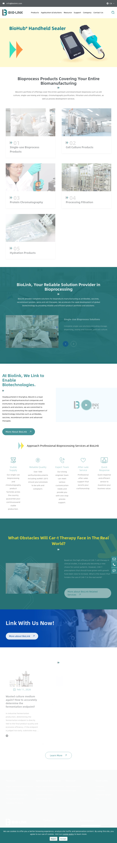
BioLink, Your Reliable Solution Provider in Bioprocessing (58, 288)
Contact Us (98, 12)
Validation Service (103, 794)
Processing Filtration (15, 798)
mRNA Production (44, 798)
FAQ (97, 798)
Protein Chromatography (17, 794)
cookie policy (68, 834)
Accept (63, 839)
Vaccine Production (44, 794)
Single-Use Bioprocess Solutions (50, 786)
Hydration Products (14, 802)
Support (77, 12)
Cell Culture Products (15, 790)
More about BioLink (22, 637)
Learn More (58, 756)
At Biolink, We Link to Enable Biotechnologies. (23, 381)
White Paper (71, 790)
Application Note (73, 786)
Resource (68, 12)
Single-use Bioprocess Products (19, 786)
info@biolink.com (14, 3)
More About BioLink (19, 433)
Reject (53, 839)
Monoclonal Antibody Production (50, 790)
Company (87, 12)
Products (35, 12)
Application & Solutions (51, 12)
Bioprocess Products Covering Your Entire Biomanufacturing (59, 80)
